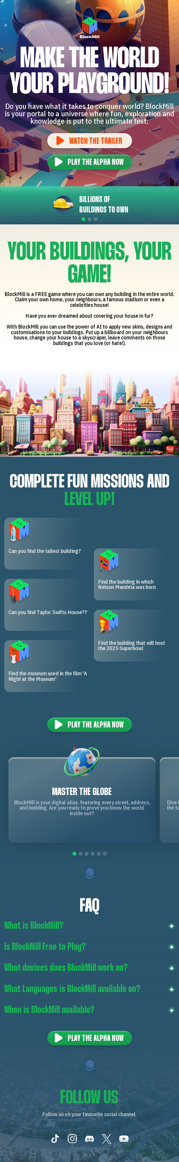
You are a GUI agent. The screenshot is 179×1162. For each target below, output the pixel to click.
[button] (89, 926)
